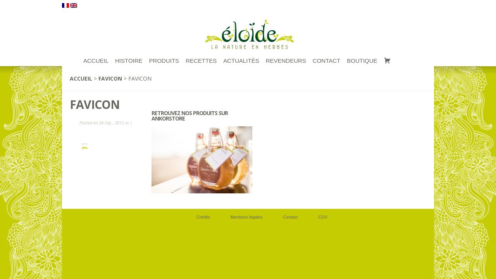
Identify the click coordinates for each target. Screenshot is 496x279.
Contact (326, 60)
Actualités (241, 60)
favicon (110, 78)
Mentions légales (247, 217)
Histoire (129, 60)
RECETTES (201, 60)
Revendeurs (286, 60)
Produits (164, 60)
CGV (322, 217)
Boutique (362, 60)
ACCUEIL (95, 60)
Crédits (203, 217)
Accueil (81, 78)
